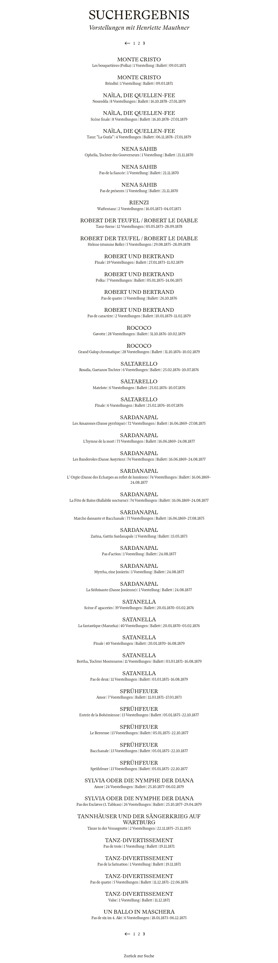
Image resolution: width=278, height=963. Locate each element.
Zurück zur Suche (139, 956)
